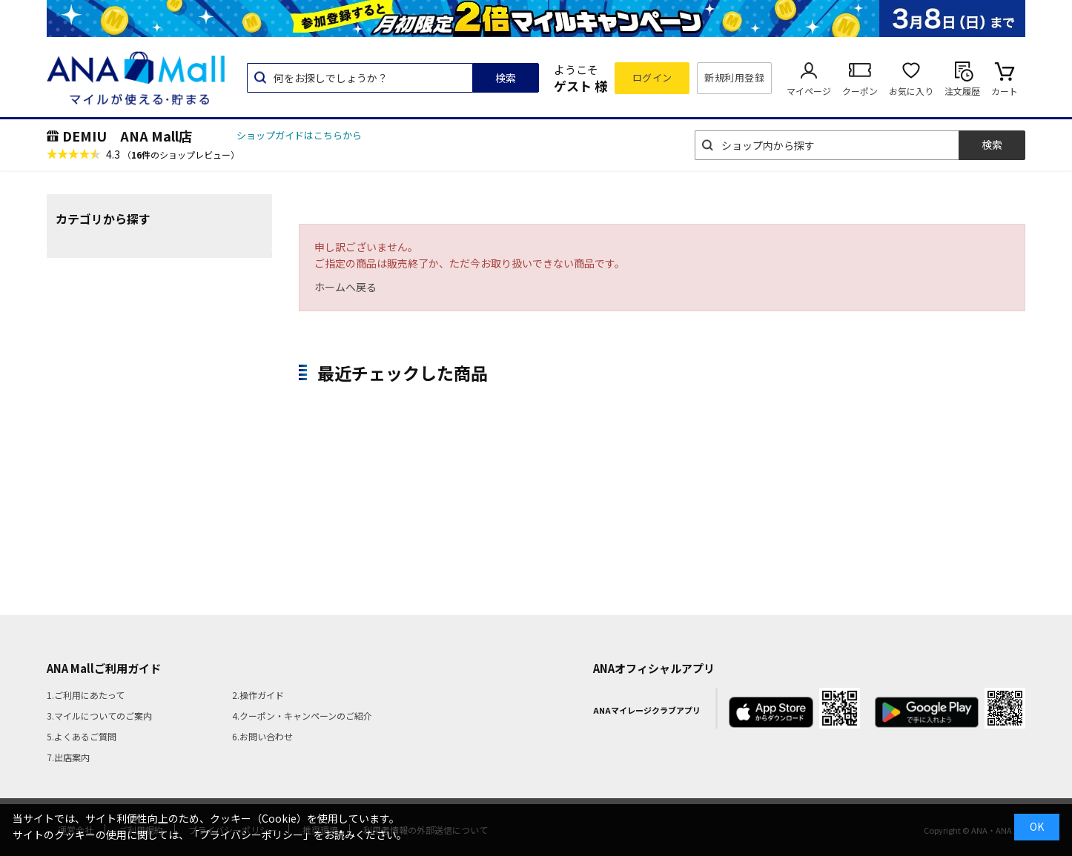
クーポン (860, 90)
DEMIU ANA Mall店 (127, 135)
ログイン (652, 77)
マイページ (809, 90)
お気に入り (911, 90)
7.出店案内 (68, 757)
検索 (505, 77)
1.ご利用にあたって (86, 695)
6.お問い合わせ (262, 736)
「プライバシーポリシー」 (251, 834)
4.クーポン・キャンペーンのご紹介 (302, 715)
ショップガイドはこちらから (299, 135)
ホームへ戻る (345, 286)
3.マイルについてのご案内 (99, 715)
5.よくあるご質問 (81, 736)
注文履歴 (962, 90)
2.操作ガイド (258, 695)
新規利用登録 (734, 77)
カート (1004, 90)
